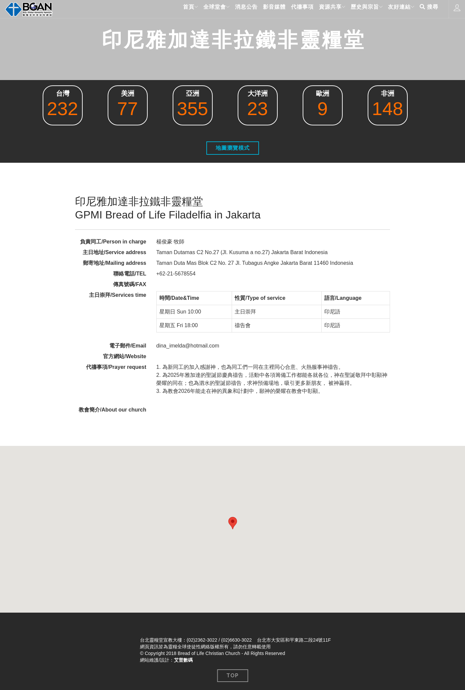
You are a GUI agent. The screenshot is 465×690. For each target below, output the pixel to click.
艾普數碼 (183, 660)
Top (232, 675)
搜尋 (429, 9)
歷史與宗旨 (360, 9)
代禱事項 (295, 9)
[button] (232, 523)
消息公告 (239, 9)
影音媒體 (267, 9)
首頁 (177, 9)
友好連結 (397, 9)
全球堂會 (205, 9)
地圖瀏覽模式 (233, 148)
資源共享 (323, 9)
